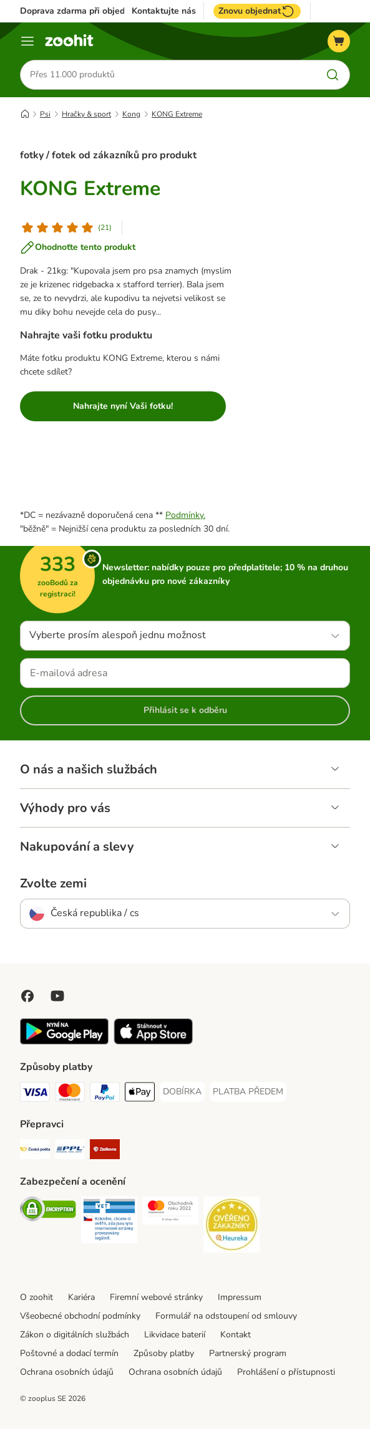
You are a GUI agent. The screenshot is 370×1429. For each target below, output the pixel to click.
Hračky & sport (86, 114)
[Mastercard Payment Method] (70, 1094)
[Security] (48, 1211)
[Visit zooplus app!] (64, 1042)
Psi (45, 114)
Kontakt (235, 1335)
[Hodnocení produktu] (66, 227)
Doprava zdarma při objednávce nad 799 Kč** (111, 11)
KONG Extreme (177, 114)
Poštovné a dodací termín (69, 1353)
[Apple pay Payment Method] (140, 1094)
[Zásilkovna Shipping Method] (105, 1151)
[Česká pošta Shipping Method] (35, 1151)
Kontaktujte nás (164, 11)
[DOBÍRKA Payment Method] (182, 1092)
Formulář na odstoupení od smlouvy (226, 1316)
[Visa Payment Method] (35, 1094)
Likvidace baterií (174, 1335)
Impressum (239, 1297)
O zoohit (36, 1297)
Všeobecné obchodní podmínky (80, 1316)
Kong (131, 114)
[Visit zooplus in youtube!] (57, 995)
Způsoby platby (164, 1353)
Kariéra (81, 1297)
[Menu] (27, 41)
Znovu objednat (257, 11)
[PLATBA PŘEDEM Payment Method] (248, 1092)
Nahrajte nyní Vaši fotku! (123, 406)
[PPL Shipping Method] (70, 1151)
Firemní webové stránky (156, 1297)
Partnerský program (247, 1353)
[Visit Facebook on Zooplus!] (27, 995)
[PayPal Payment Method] (105, 1094)
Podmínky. (185, 515)
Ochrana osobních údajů (67, 1372)
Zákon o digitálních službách (74, 1335)
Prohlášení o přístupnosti (286, 1372)
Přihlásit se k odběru (185, 710)
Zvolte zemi (53, 883)
